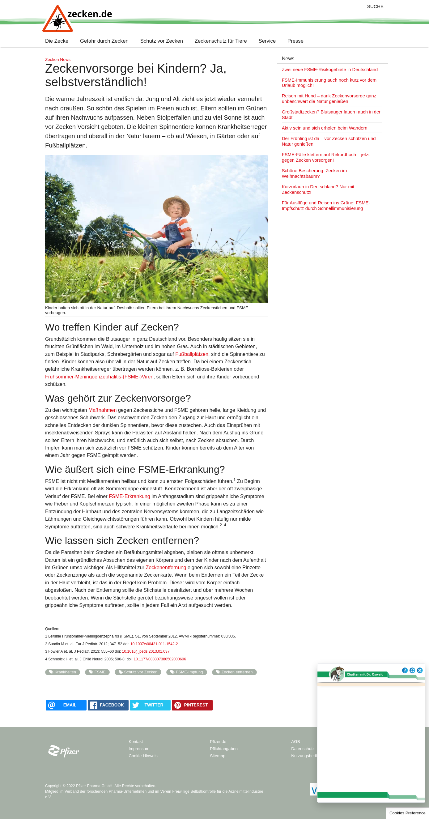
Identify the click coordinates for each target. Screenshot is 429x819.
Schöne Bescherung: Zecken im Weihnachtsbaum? (314, 173)
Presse (295, 41)
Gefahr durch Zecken (104, 41)
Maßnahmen (102, 410)
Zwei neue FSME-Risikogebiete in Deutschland (330, 69)
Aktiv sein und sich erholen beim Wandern (324, 128)
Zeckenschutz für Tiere (220, 41)
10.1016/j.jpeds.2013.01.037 (146, 651)
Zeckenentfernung (166, 567)
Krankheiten (65, 672)
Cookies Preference (407, 813)
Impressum (139, 748)
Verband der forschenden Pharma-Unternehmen (106, 791)
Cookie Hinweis (143, 755)
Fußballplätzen (191, 354)
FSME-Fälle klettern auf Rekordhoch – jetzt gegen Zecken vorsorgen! (326, 157)
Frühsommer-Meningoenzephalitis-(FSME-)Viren (99, 376)
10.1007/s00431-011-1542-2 (154, 644)
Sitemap (217, 755)
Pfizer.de (218, 741)
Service (267, 41)
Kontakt (136, 741)
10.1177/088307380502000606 (160, 659)
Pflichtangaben (224, 748)
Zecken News (57, 59)
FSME (100, 672)
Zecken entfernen (237, 672)
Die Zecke (58, 41)
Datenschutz (303, 748)
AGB (295, 741)
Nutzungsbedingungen (312, 755)
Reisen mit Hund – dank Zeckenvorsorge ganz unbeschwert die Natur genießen (329, 98)
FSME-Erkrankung (129, 496)
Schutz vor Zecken (161, 41)
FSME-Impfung (189, 672)
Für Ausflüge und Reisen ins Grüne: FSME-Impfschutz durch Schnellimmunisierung (326, 205)
